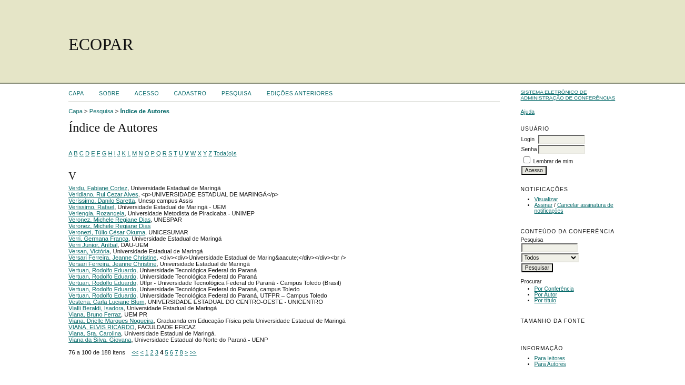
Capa (76, 93)
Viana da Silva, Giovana (99, 340)
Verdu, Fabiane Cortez (97, 188)
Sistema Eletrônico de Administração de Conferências (568, 95)
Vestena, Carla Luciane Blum (106, 302)
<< (135, 352)
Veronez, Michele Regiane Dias (109, 219)
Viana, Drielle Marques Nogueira (110, 321)
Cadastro (190, 93)
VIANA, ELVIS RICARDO (101, 327)
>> (193, 352)
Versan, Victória (88, 251)
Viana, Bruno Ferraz (94, 314)
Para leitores (550, 358)
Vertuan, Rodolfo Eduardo (102, 270)
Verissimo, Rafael (91, 207)
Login (528, 139)
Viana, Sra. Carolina (94, 333)
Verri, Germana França (98, 238)
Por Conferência (554, 289)
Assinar (544, 205)
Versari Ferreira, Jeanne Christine (112, 257)
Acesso (147, 93)
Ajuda (528, 112)
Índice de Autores (144, 111)
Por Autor (546, 295)
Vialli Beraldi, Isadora (96, 308)
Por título (546, 300)
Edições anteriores (300, 93)
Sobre (109, 93)
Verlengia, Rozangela (96, 213)
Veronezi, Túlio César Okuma (106, 232)
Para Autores (550, 364)
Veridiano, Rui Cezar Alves (103, 194)
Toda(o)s (225, 153)
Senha (529, 149)
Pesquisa (236, 93)
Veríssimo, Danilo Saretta (101, 201)
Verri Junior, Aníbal (92, 245)
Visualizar (546, 199)
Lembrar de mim (553, 161)
